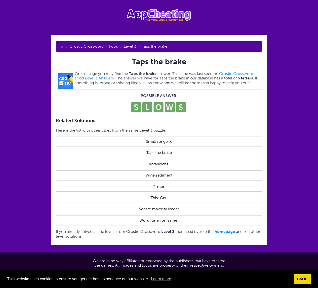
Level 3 (130, 46)
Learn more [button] (161, 279)
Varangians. (159, 164)
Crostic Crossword (87, 46)
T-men (159, 186)
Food (113, 46)
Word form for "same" (159, 220)
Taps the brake (154, 46)
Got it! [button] (302, 279)
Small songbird (159, 141)
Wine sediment (159, 175)
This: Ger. (159, 197)
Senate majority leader (159, 209)
